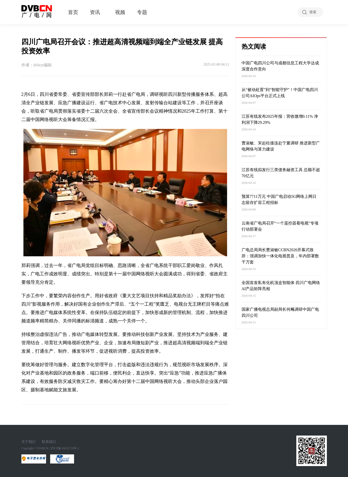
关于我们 (28, 442)
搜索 (312, 12)
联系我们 (49, 442)
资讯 (95, 12)
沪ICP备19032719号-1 (64, 448)
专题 (142, 12)
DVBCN (42, 448)
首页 (73, 12)
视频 (120, 12)
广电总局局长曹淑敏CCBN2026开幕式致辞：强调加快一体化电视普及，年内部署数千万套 (280, 256)
